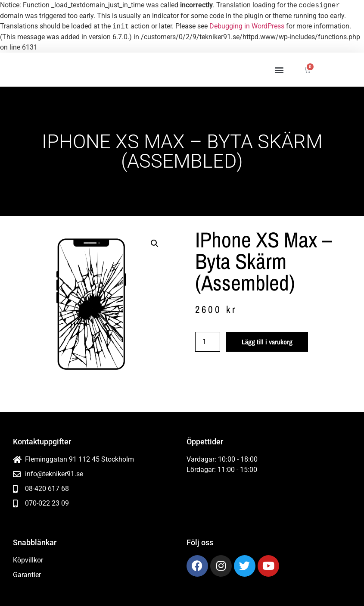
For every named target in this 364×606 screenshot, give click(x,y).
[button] (279, 69)
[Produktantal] (207, 342)
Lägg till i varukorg (267, 342)
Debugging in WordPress (246, 26)
